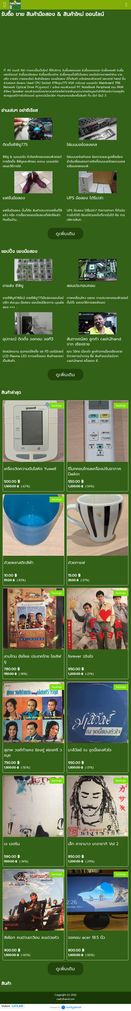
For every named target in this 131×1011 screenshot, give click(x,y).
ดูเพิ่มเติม (65, 233)
